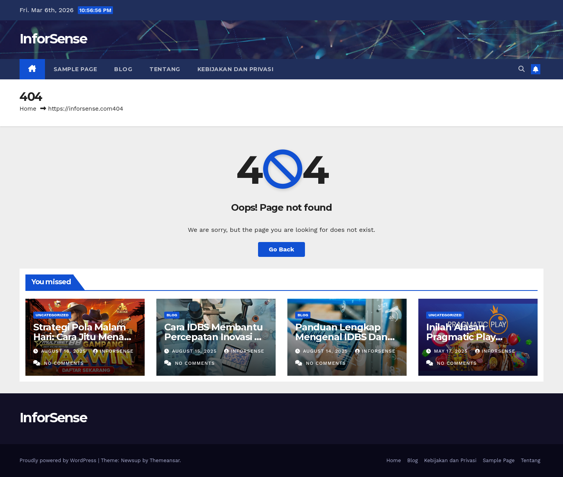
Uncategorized (52, 315)
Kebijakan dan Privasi (235, 69)
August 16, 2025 (64, 351)
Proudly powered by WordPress (59, 460)
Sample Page (75, 69)
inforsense (113, 351)
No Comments (64, 363)
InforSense (53, 38)
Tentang (164, 69)
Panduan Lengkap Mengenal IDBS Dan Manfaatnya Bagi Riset (346, 336)
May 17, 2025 (452, 351)
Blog (123, 69)
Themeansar (165, 460)
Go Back (281, 249)
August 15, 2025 (195, 351)
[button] (521, 69)
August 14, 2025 (326, 351)
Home (28, 108)
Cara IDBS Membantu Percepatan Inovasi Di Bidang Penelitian (214, 336)
